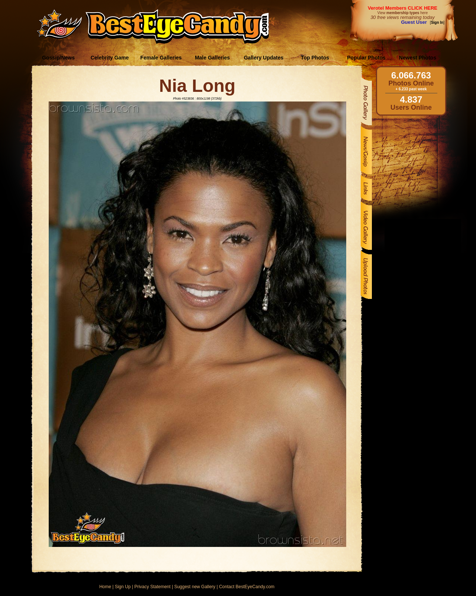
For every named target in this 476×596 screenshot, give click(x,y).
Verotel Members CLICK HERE (402, 8)
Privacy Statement (152, 586)
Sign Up (123, 586)
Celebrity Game (110, 58)
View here (402, 13)
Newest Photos (417, 58)
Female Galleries (160, 58)
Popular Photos (366, 58)
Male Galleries (212, 58)
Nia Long (197, 86)
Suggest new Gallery (194, 586)
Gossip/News (58, 58)
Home (105, 586)
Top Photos (315, 58)
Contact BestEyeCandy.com (246, 586)
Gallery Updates (264, 58)
